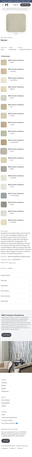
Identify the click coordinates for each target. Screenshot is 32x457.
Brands (3, 385)
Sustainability (5, 403)
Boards (3, 388)
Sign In (16, 4)
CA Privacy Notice (7, 420)
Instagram (4, 448)
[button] (2, 4)
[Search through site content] (17, 9)
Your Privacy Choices (9, 423)
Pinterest (12, 448)
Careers (3, 406)
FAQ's (3, 414)
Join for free (25, 4)
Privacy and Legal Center (9, 417)
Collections (5, 391)
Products (4, 382)
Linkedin (20, 448)
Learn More (6, 335)
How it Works (5, 400)
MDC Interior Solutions (7, 37)
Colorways (5, 56)
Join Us (5, 441)
